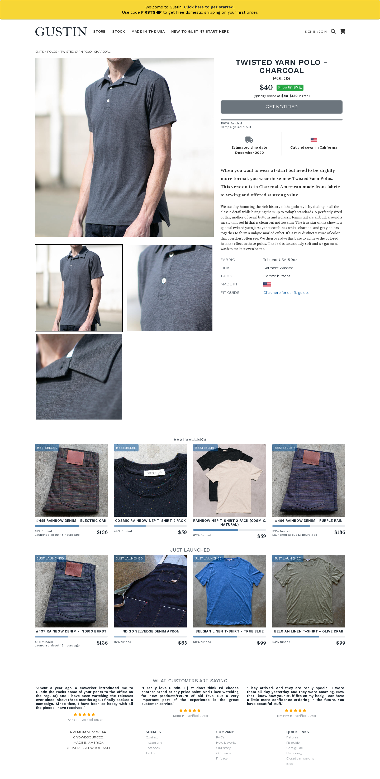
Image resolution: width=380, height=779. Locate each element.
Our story (223, 748)
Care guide (294, 748)
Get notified (282, 106)
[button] (79, 288)
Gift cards (223, 753)
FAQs (220, 737)
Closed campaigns (300, 758)
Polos (52, 51)
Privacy (222, 758)
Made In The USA (148, 31)
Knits (39, 51)
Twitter (151, 753)
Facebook (153, 748)
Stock (118, 31)
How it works (226, 742)
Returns (292, 737)
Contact (152, 737)
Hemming (294, 753)
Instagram (154, 742)
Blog (289, 764)
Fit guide (293, 742)
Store (99, 31)
